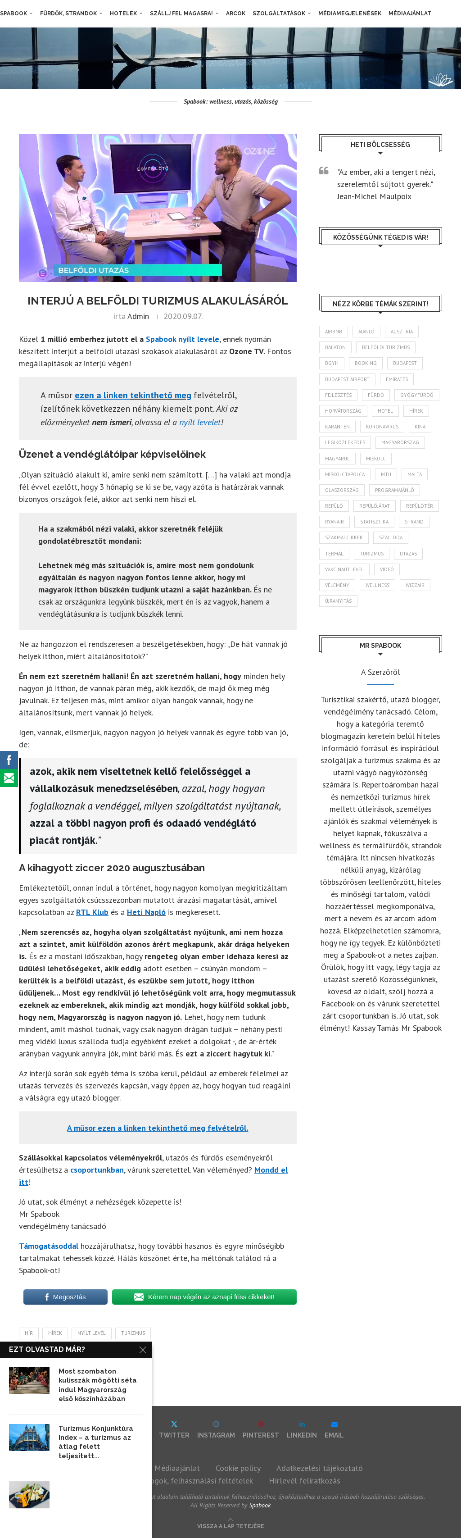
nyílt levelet (200, 422)
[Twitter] (174, 1430)
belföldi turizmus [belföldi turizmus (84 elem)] (386, 347)
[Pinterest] (261, 1430)
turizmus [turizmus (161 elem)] (372, 554)
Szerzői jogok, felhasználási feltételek (187, 1480)
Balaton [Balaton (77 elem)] (335, 347)
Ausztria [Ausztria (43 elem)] (402, 331)
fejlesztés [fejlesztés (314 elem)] (338, 395)
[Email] (334, 1430)
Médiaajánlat (410, 13)
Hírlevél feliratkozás (304, 1480)
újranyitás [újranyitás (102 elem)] (338, 601)
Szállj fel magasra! (181, 13)
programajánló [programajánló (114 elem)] (394, 490)
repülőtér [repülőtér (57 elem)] (419, 506)
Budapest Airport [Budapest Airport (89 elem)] (347, 379)
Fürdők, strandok (68, 13)
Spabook (13, 13)
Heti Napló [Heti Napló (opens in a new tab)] (146, 912)
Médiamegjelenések (349, 13)
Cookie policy (238, 1468)
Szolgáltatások (279, 13)
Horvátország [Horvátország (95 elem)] (343, 411)
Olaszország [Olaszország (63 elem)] (342, 490)
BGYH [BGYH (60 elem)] (332, 363)
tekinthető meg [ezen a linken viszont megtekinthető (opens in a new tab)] (160, 395)
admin (138, 316)
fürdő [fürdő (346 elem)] (376, 395)
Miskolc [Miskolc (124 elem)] (376, 458)
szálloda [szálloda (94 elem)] (390, 538)
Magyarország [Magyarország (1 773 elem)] (400, 442)
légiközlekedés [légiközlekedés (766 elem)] (345, 442)
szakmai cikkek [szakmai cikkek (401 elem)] (344, 538)
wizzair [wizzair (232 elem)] (415, 585)
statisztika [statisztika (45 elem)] (374, 522)
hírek (55, 1333)
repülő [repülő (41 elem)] (334, 506)
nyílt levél (91, 1333)
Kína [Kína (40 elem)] (420, 426)
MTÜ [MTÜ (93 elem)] (386, 474)
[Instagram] (216, 1430)
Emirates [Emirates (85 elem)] (397, 379)
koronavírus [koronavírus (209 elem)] (382, 426)
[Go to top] (230, 1525)
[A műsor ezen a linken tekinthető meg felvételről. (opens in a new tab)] (157, 1128)
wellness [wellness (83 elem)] (377, 585)
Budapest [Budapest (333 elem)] (405, 363)
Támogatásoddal (48, 1246)
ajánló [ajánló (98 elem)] (366, 331)
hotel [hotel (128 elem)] (385, 411)
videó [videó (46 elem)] (387, 569)
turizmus (133, 1333)
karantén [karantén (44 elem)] (337, 426)
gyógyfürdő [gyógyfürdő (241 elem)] (417, 395)
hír (29, 1333)
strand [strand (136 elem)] (414, 522)
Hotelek (123, 13)
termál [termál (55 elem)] (334, 554)
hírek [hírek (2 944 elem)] (416, 411)
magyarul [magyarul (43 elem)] (337, 458)
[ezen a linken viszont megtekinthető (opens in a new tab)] (102, 395)
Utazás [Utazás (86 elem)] (408, 554)
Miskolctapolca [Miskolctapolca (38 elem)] (345, 474)
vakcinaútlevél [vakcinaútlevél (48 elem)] (344, 569)
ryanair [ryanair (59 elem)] (334, 522)
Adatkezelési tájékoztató (319, 1468)
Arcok (235, 13)
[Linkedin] (302, 1430)
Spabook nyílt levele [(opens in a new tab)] (182, 339)
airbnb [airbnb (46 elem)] (333, 331)
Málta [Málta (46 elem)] (414, 474)
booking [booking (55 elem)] (366, 363)
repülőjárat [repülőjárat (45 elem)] (374, 506)
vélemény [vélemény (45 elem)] (337, 585)
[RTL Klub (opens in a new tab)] (92, 912)
